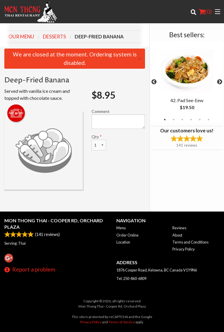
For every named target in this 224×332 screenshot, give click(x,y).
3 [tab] (182, 119)
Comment (118, 119)
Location (123, 242)
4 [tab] (191, 119)
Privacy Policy (183, 249)
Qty (99, 142)
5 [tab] (200, 119)
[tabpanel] (187, 82)
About (177, 235)
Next (220, 82)
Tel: (131, 278)
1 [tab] (165, 119)
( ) (205, 11)
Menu (121, 228)
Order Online (127, 235)
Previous (154, 82)
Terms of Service (121, 322)
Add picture (16, 113)
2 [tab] (173, 119)
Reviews (179, 228)
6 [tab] (208, 119)
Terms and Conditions (190, 242)
